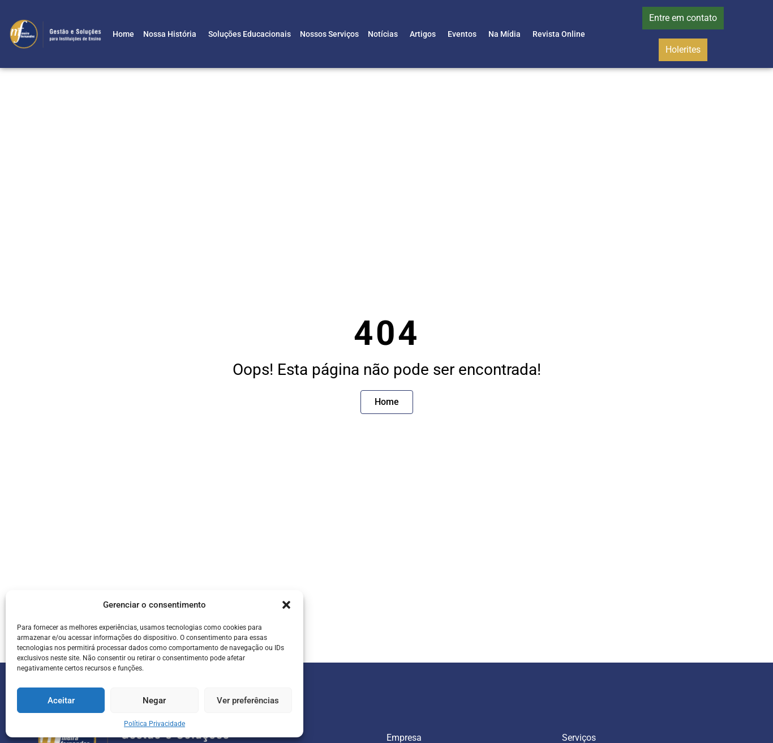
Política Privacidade (154, 724)
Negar (154, 700)
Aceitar (61, 700)
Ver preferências (248, 700)
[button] (286, 604)
